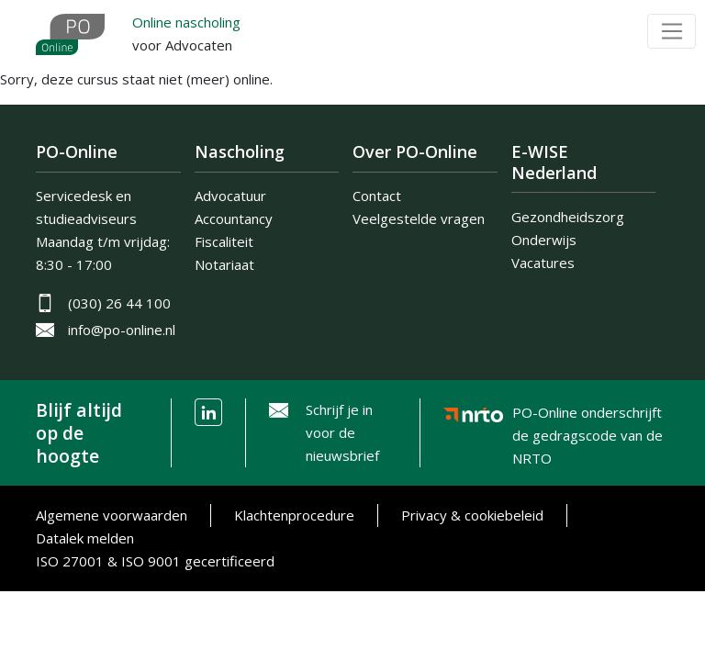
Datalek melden (85, 538)
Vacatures (543, 262)
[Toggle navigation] (671, 31)
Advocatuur (230, 195)
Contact (376, 195)
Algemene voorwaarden (111, 515)
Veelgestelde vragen (418, 218)
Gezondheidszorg (567, 216)
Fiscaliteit (224, 241)
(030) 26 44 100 (119, 303)
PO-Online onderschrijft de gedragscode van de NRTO (587, 417)
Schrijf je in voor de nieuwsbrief (342, 432)
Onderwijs (543, 239)
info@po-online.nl (121, 329)
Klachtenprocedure (294, 515)
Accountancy (234, 218)
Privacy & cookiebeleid (472, 515)
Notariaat (224, 264)
